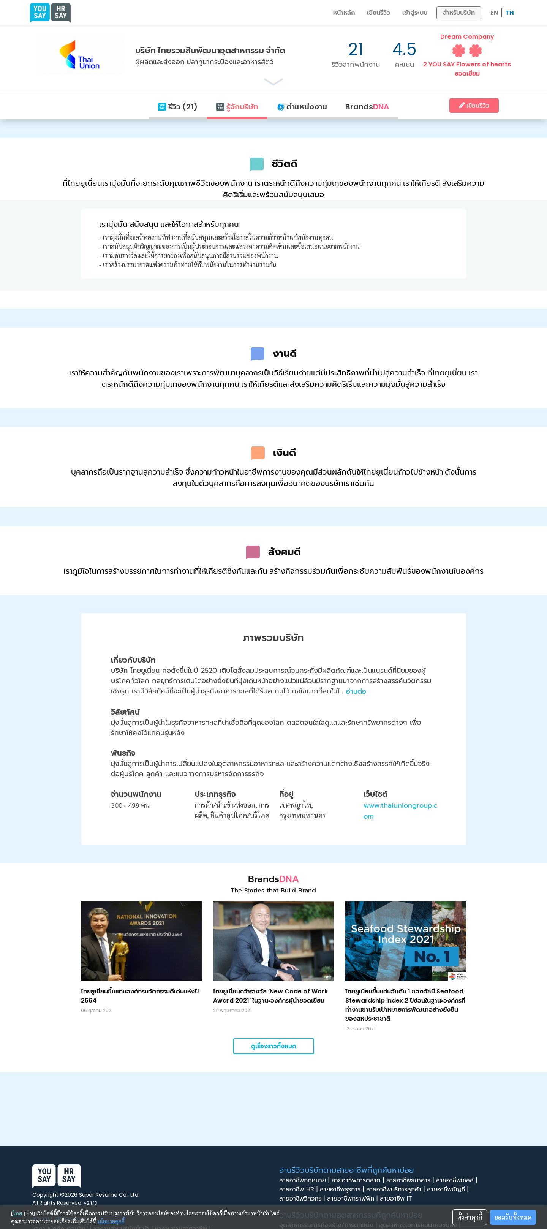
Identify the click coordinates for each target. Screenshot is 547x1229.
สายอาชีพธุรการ (343, 1189)
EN (494, 12)
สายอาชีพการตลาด (359, 1180)
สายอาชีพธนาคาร (411, 1180)
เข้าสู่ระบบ (414, 12)
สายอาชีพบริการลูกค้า (396, 1189)
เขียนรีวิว (378, 12)
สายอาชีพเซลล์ (457, 1180)
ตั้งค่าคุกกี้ (469, 1217)
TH (509, 12)
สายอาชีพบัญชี (449, 1189)
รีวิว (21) (178, 106)
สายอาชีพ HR (299, 1189)
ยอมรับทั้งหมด (513, 1217)
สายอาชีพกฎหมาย (305, 1180)
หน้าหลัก (344, 12)
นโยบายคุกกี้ (111, 1221)
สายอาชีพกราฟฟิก (353, 1198)
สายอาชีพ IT (398, 1198)
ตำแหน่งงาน (302, 106)
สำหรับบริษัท (459, 12)
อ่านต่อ (356, 691)
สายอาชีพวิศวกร (303, 1198)
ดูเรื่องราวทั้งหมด (273, 1046)
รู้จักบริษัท (237, 106)
